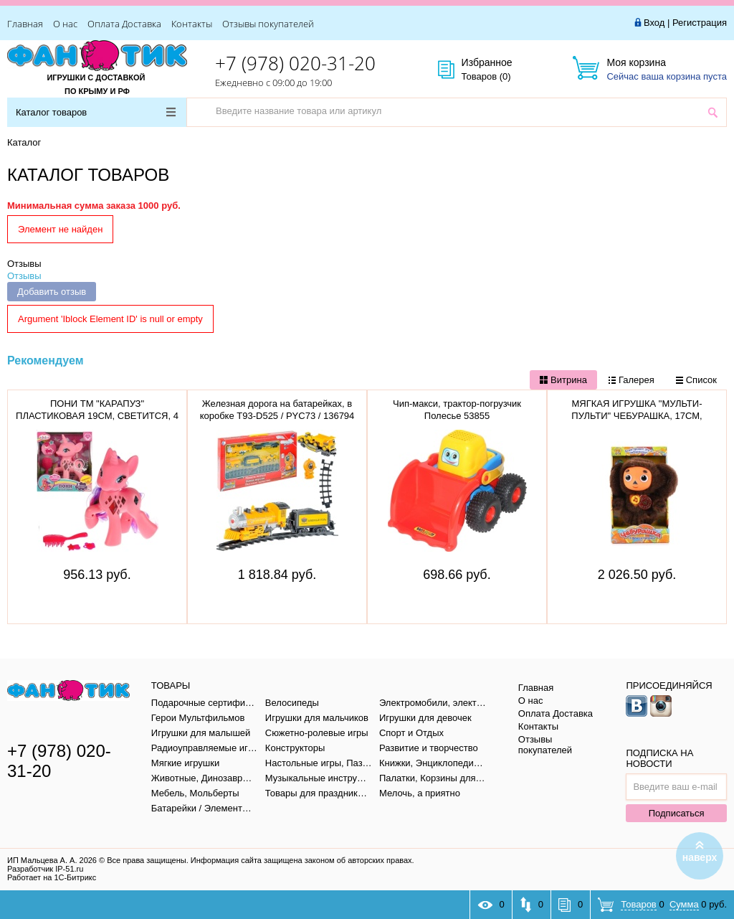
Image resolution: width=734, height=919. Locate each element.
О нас (65, 23)
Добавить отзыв (51, 291)
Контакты (191, 23)
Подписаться (677, 813)
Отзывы (24, 263)
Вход (654, 22)
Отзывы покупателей (268, 23)
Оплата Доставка (124, 23)
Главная (25, 23)
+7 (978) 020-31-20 (295, 63)
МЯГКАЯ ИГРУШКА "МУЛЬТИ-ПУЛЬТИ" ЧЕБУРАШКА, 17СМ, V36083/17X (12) (636, 415)
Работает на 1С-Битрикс (51, 877)
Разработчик (45, 868)
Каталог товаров (96, 112)
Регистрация (699, 22)
